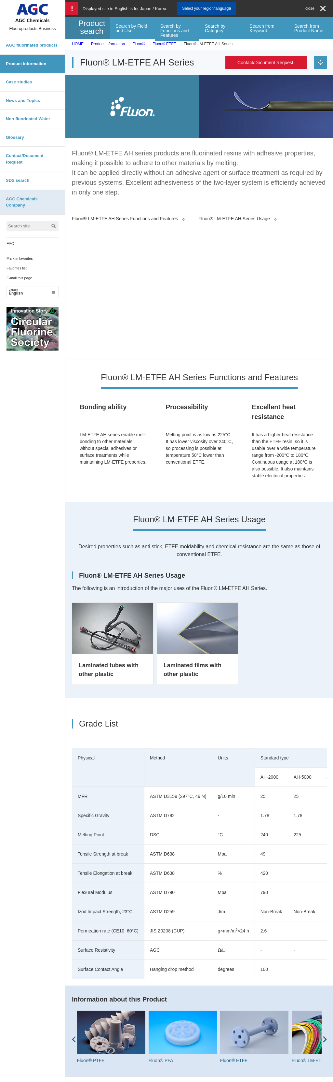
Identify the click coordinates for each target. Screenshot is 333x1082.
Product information (26, 63)
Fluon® (138, 44)
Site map (155, 1075)
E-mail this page (19, 278)
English (32, 292)
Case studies (19, 81)
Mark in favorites (20, 258)
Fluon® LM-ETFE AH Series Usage (234, 218)
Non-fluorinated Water (28, 118)
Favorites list (17, 268)
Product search (91, 27)
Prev (74, 910)
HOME (78, 44)
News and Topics (23, 100)
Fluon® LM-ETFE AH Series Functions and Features (125, 218)
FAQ (10, 243)
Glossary (15, 137)
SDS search (17, 180)
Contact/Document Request (25, 159)
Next (325, 910)
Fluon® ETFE (164, 44)
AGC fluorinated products (32, 45)
